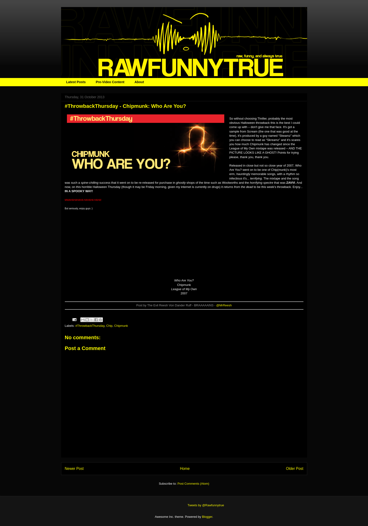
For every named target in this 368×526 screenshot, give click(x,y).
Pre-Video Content (110, 82)
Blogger (207, 516)
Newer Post (74, 469)
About (139, 82)
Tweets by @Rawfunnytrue (206, 505)
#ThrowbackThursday (90, 325)
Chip (109, 325)
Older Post (294, 469)
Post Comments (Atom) (193, 483)
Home (185, 469)
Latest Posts (76, 82)
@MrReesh (224, 305)
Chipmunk (121, 325)
